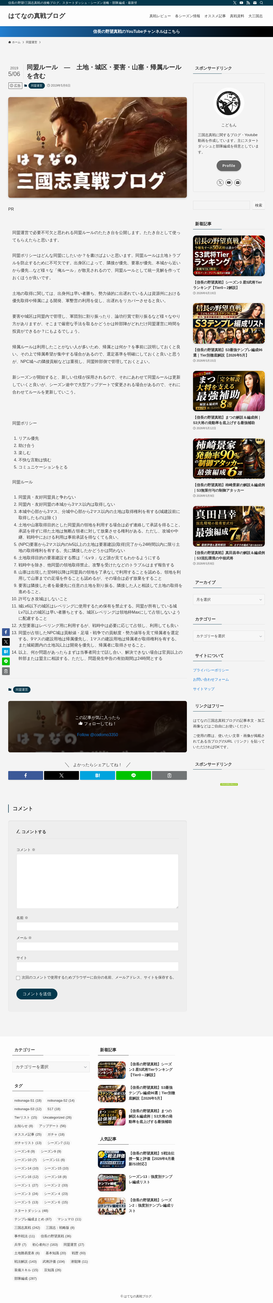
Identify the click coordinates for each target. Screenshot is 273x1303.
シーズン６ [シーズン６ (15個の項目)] (56, 1202)
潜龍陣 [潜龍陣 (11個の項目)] (79, 1261)
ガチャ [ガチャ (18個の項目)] (56, 1134)
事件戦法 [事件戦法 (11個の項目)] (24, 1236)
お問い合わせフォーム (211, 679)
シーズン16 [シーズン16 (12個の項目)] (26, 1177)
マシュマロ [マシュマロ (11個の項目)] (69, 1219)
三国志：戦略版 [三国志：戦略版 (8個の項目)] (60, 1228)
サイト (21, 958)
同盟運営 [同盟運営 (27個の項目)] (74, 1244)
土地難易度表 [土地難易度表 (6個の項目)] (27, 1253)
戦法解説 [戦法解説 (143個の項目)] (25, 1261)
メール (24, 938)
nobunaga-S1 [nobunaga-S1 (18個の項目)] (28, 1100)
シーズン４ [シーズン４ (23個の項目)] (56, 1194)
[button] (25, 775)
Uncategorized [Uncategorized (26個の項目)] (57, 1117)
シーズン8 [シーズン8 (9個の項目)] (24, 1151)
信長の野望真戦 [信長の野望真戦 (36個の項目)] (56, 1236)
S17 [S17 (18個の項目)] (53, 1109)
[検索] (261, 3)
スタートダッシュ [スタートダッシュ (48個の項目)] (31, 1211)
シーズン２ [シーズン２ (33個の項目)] (56, 1185)
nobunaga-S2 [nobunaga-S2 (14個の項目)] (61, 1100)
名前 (22, 918)
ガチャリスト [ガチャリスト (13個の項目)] (28, 1143)
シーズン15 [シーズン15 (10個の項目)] (56, 1168)
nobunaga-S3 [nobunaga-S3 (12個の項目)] (28, 1109)
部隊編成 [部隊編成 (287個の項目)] (25, 1278)
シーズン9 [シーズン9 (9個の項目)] (51, 1151)
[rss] (248, 3)
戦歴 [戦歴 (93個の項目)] (79, 1253)
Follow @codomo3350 (97, 735)
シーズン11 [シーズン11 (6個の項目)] (54, 1160)
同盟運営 (36, 85)
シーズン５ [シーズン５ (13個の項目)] (26, 1202)
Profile (229, 166)
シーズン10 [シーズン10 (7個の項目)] (25, 1160)
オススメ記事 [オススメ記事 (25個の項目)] (28, 1134)
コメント (25, 850)
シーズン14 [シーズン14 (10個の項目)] (26, 1168)
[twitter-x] (234, 3)
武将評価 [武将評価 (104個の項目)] (54, 1261)
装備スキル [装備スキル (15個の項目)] (26, 1270)
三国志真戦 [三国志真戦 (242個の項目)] (27, 1228)
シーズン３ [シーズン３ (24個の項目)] (26, 1194)
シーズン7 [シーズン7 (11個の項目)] (58, 1143)
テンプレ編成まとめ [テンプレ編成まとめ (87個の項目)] (33, 1219)
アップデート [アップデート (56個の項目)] (52, 1126)
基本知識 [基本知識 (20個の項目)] (56, 1253)
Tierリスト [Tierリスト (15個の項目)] (25, 1117)
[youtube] (241, 3)
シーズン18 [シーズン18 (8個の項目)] (55, 1177)
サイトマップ (204, 689)
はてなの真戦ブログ (36, 16)
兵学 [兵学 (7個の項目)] (20, 1244)
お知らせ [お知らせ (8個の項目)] (23, 1126)
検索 (258, 205)
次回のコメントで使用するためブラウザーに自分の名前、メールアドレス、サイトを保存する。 (99, 977)
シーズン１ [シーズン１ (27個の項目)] (26, 1185)
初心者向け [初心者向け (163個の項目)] (45, 1244)
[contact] (254, 3)
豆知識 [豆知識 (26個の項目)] (52, 1270)
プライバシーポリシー (211, 670)
